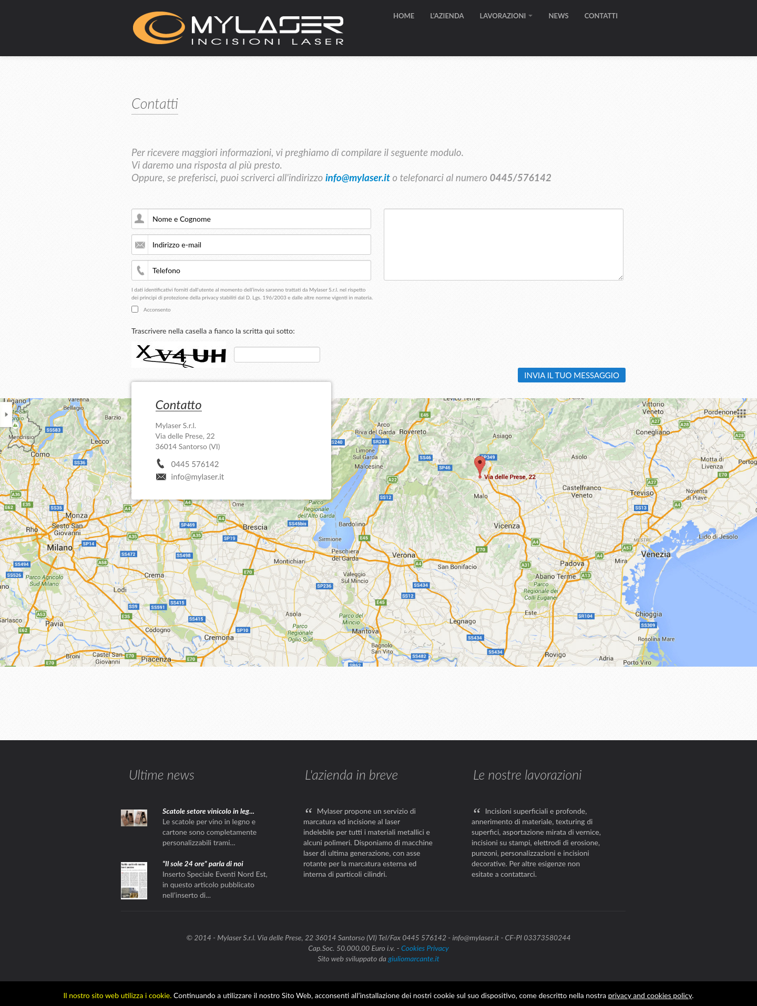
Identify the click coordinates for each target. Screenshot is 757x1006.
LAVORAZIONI (506, 16)
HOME (403, 16)
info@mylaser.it (357, 177)
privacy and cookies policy (650, 995)
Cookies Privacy (425, 947)
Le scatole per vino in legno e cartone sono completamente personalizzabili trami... (209, 832)
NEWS (558, 16)
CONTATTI (601, 16)
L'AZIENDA (447, 16)
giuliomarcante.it (413, 958)
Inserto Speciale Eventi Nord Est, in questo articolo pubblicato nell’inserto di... (215, 884)
